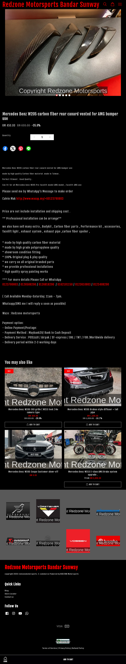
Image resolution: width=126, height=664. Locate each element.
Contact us (9, 597)
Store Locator (11, 594)
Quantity (6, 135)
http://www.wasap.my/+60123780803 (40, 198)
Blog (7, 591)
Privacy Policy (65, 648)
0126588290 (28, 284)
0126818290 (47, 284)
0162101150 (65, 284)
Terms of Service (49, 648)
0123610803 (83, 284)
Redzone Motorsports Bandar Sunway (50, 4)
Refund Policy (78, 648)
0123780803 (10, 284)
